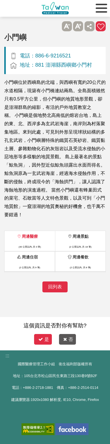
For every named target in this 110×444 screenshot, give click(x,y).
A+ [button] (78, 26)
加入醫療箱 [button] (101, 26)
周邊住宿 (30, 257)
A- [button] (67, 26)
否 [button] (68, 339)
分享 (90, 26)
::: (7, 355)
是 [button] (43, 339)
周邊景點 (80, 236)
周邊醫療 (30, 236)
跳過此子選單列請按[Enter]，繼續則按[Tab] (55, 26)
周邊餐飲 (80, 257)
